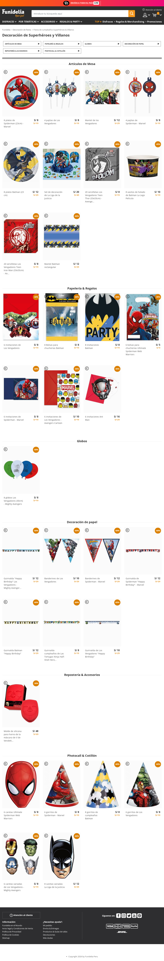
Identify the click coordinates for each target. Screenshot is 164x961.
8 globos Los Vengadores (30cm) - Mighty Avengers (13, 500)
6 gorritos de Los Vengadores (134, 814)
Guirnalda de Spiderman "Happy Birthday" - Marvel (135, 581)
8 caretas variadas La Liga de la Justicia (54, 885)
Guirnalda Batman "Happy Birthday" (13, 652)
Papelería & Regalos (54, 44)
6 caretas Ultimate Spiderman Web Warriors (13, 815)
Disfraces (8, 21)
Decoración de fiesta (22, 29)
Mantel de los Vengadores (92, 122)
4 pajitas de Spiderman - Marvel (136, 122)
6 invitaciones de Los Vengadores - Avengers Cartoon (53, 419)
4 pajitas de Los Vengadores (52, 122)
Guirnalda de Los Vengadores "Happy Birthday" (95, 653)
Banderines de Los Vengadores (53, 580)
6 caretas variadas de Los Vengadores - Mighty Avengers (14, 887)
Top (97, 21)
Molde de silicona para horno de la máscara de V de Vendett (12, 736)
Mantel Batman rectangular (52, 265)
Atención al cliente (21, 915)
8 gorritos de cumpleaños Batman (91, 815)
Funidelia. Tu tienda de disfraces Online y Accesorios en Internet (13, 13)
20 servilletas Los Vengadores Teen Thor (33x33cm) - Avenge (94, 197)
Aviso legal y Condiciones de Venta (17, 928)
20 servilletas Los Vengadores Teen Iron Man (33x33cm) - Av (14, 268)
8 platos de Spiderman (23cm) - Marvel (13, 123)
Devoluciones (49, 934)
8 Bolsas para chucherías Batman (54, 346)
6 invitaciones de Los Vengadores (12, 346)
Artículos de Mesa (13, 44)
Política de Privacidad (11, 931)
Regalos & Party (70, 21)
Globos (88, 44)
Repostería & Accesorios (16, 51)
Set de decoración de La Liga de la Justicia (53, 195)
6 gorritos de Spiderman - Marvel (54, 814)
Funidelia (6, 29)
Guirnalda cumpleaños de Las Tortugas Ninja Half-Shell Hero (54, 655)
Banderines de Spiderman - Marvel (95, 580)
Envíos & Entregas (51, 928)
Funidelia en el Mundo (12, 925)
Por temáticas (27, 21)
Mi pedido (47, 925)
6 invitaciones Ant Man (94, 418)
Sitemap (6, 938)
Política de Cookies (10, 934)
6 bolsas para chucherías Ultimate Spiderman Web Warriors (136, 349)
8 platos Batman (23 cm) (14, 194)
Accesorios (48, 21)
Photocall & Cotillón (55, 51)
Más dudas (48, 938)
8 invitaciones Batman (92, 346)
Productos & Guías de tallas (55, 931)
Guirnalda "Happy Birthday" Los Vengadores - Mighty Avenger (13, 583)
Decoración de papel (134, 44)
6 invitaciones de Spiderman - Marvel (14, 418)
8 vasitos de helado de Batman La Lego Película (135, 195)
